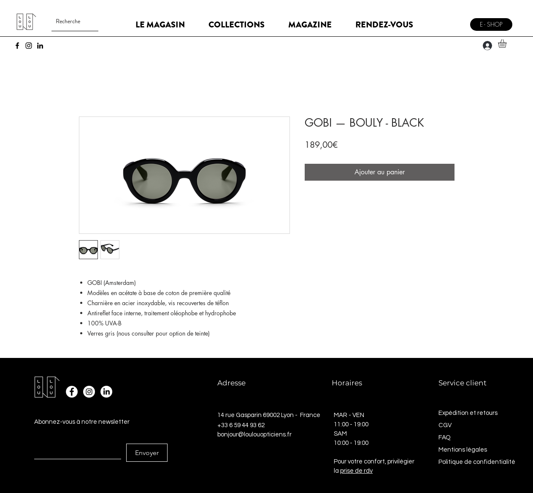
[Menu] (455, 21)
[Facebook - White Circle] (72, 392)
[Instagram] (28, 45)
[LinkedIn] (40, 45)
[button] (507, 43)
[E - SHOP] (491, 24)
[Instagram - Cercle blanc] (89, 392)
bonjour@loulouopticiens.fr (254, 434)
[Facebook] (17, 45)
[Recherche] (68, 21)
